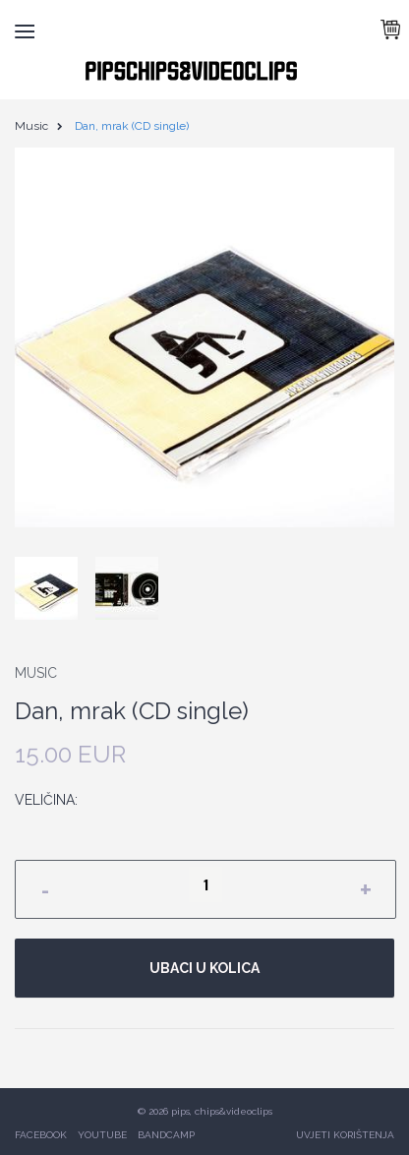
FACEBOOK (41, 1134)
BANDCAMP (166, 1134)
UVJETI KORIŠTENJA (345, 1134)
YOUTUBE (102, 1134)
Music (31, 126)
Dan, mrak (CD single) (132, 126)
